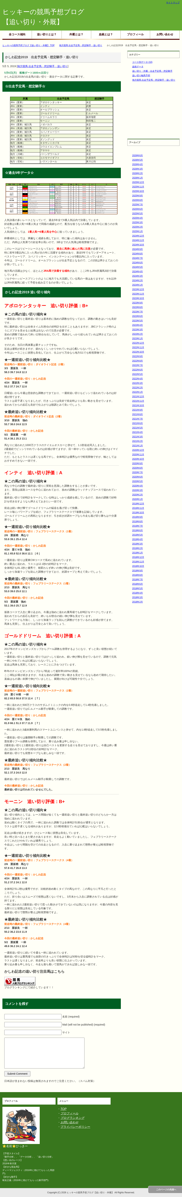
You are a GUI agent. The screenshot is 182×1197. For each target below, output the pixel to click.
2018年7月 (137, 579)
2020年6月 (137, 477)
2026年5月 (137, 160)
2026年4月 (137, 164)
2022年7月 (137, 365)
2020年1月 (137, 499)
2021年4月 (137, 432)
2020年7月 (137, 472)
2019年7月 (137, 526)
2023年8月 (137, 307)
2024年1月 (137, 285)
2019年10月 (138, 512)
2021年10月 (138, 405)
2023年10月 (138, 298)
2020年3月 (137, 490)
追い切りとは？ (47, 34)
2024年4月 (137, 271)
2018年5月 (137, 588)
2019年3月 (137, 544)
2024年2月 (137, 280)
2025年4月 (137, 218)
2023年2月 (137, 334)
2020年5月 (137, 481)
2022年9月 (137, 356)
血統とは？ (106, 34)
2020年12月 (138, 450)
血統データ (137, 66)
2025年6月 (137, 209)
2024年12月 (138, 236)
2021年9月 (137, 410)
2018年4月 (137, 593)
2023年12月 (138, 289)
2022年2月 (137, 387)
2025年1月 (137, 231)
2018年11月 (138, 561)
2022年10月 (138, 352)
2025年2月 (137, 227)
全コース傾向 (17, 34)
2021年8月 (137, 414)
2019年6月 (137, 530)
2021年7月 (137, 419)
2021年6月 (137, 423)
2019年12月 (138, 503)
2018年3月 (137, 597)
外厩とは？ (76, 34)
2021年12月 (138, 396)
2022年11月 (138, 347)
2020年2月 (137, 494)
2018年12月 (138, 557)
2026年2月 (137, 173)
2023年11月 (138, 294)
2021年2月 (137, 441)
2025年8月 (137, 200)
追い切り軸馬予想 (141, 75)
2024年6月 (137, 262)
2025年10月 (138, 191)
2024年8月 (137, 253)
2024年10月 (138, 244)
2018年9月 (137, 570)
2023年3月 (137, 329)
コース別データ (142, 62)
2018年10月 (138, 566)
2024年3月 (137, 276)
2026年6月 (137, 155)
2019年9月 (137, 517)
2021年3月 (137, 436)
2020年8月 (137, 468)
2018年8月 (137, 575)
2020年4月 (137, 485)
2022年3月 (137, 383)
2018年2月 (137, 602)
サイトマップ (173, 2)
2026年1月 (137, 177)
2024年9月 (137, 249)
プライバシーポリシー (75, 1126)
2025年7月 (137, 204)
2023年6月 (137, 316)
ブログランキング (72, 1117)
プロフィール (135, 34)
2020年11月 (138, 454)
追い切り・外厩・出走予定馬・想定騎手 (152, 71)
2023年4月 (137, 325)
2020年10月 (138, 459)
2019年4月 (137, 539)
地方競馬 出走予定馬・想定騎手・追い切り (42, 66)
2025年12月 (138, 182)
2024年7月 (137, 258)
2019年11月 (138, 508)
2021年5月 (137, 427)
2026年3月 (137, 169)
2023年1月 (137, 338)
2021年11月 (138, 401)
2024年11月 (138, 240)
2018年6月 (137, 584)
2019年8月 (137, 521)
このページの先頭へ (166, 1189)
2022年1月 (137, 392)
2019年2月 (137, 548)
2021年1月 (137, 445)
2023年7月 (137, 311)
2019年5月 (137, 535)
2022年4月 (137, 378)
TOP (63, 1109)
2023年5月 (137, 320)
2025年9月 (137, 195)
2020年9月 (137, 463)
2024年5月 (137, 267)
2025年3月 (137, 222)
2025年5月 (137, 213)
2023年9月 (137, 302)
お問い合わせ (164, 34)
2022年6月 (137, 369)
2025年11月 (138, 186)
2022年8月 (137, 361)
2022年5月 (137, 374)
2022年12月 (138, 343)
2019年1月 (137, 552)
